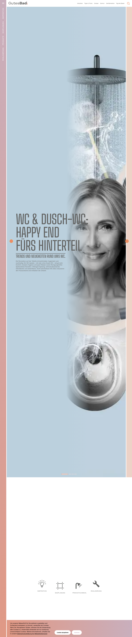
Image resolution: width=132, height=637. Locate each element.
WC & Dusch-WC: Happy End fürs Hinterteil (52, 232)
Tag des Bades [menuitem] (120, 3)
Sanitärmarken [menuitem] (110, 3)
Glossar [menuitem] (96, 3)
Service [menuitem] (102, 3)
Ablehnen (76, 632)
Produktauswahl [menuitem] (78, 585)
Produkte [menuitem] (3, 40)
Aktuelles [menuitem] (80, 3)
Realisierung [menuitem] (3, 54)
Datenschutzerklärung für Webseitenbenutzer (32, 634)
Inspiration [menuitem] (3, 13)
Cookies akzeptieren (62, 632)
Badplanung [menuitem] (3, 27)
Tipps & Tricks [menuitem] (88, 3)
